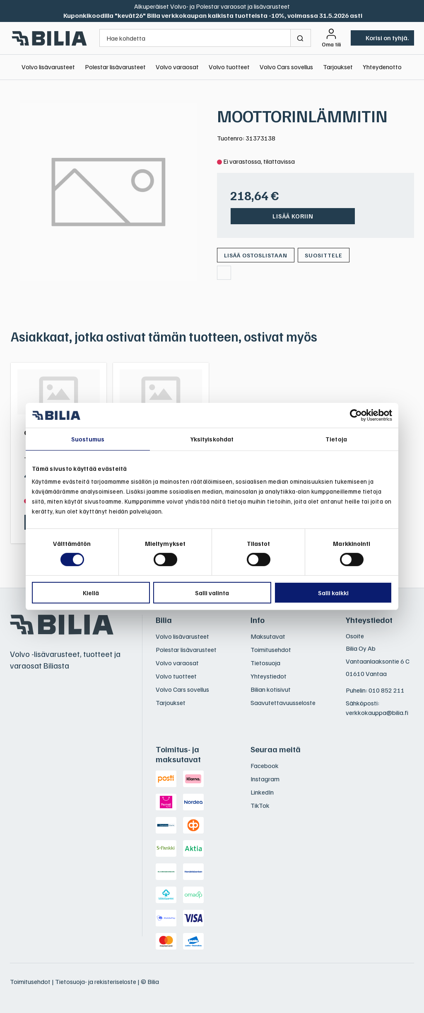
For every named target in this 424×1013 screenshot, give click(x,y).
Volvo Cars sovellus (286, 67)
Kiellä (91, 592)
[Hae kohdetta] (195, 38)
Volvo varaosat (177, 67)
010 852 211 (387, 690)
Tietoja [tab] (336, 439)
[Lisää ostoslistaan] (255, 255)
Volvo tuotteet (229, 67)
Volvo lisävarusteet (48, 67)
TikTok (260, 805)
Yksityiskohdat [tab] (212, 439)
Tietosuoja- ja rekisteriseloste (95, 981)
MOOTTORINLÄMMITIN (302, 115)
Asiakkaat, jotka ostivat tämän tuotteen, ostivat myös (164, 336)
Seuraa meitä (276, 749)
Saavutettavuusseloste (283, 702)
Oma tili (331, 44)
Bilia (164, 620)
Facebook (265, 765)
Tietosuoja (265, 663)
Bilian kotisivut (271, 689)
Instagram (265, 779)
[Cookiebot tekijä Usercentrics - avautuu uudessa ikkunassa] (356, 415)
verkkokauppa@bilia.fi (377, 712)
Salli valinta (212, 592)
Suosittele (323, 255)
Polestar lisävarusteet (115, 67)
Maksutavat (268, 636)
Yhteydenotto (382, 67)
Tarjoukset (338, 67)
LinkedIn (262, 792)
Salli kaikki (333, 592)
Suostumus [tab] (87, 439)
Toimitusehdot (271, 649)
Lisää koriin (292, 216)
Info (258, 620)
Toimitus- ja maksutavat (178, 754)
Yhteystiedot (269, 676)
